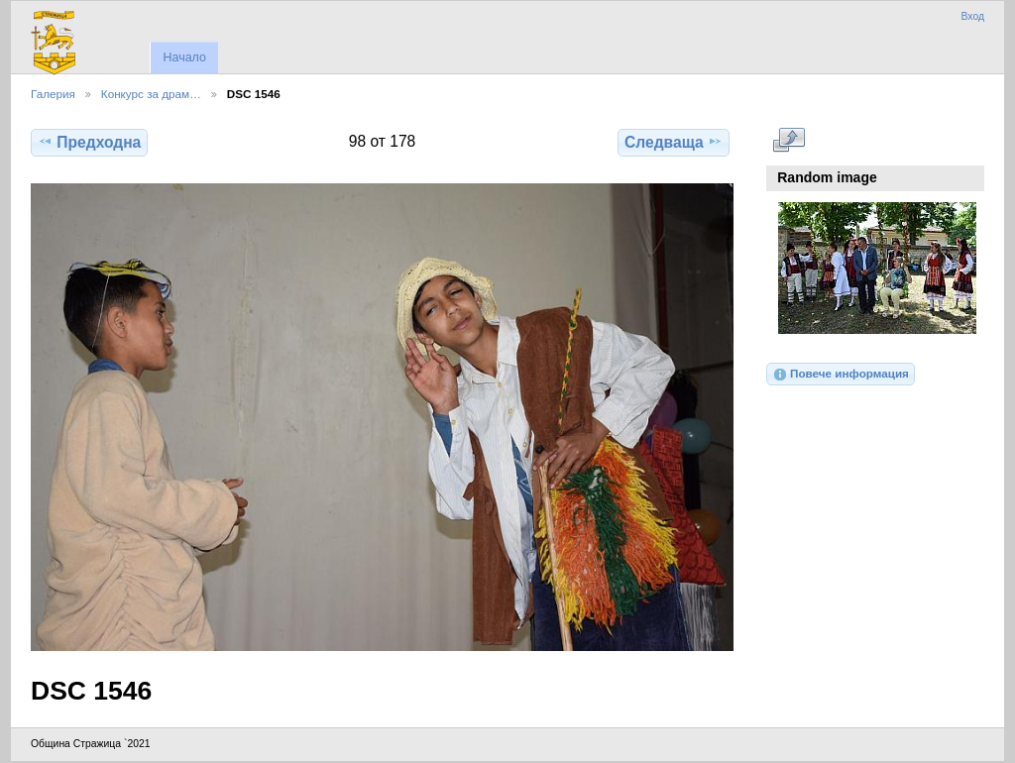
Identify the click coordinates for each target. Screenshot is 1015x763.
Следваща (673, 142)
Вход (972, 16)
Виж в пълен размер (788, 140)
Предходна (89, 142)
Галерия (53, 93)
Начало (184, 57)
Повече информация (840, 374)
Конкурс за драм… (151, 93)
